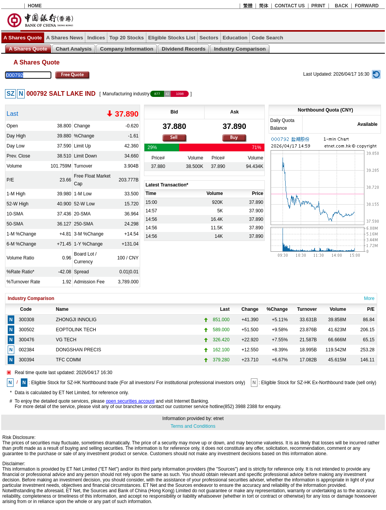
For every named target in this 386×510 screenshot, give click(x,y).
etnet (218, 418)
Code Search (267, 38)
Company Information (126, 49)
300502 (26, 329)
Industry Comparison (240, 49)
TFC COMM (68, 360)
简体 (263, 5)
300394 (26, 360)
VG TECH (66, 339)
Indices (96, 38)
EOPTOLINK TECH (76, 329)
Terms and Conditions (193, 426)
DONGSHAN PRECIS (78, 349)
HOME (35, 5)
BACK (342, 5)
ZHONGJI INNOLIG (76, 319)
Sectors (209, 38)
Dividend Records (183, 49)
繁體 (247, 5)
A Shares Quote (22, 38)
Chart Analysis (74, 49)
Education (235, 38)
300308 (26, 319)
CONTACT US (290, 5)
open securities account (130, 401)
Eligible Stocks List (171, 38)
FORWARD (367, 5)
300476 (26, 339)
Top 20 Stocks (126, 38)
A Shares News (64, 38)
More (369, 298)
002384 (26, 349)
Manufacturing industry (126, 94)
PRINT (318, 5)
